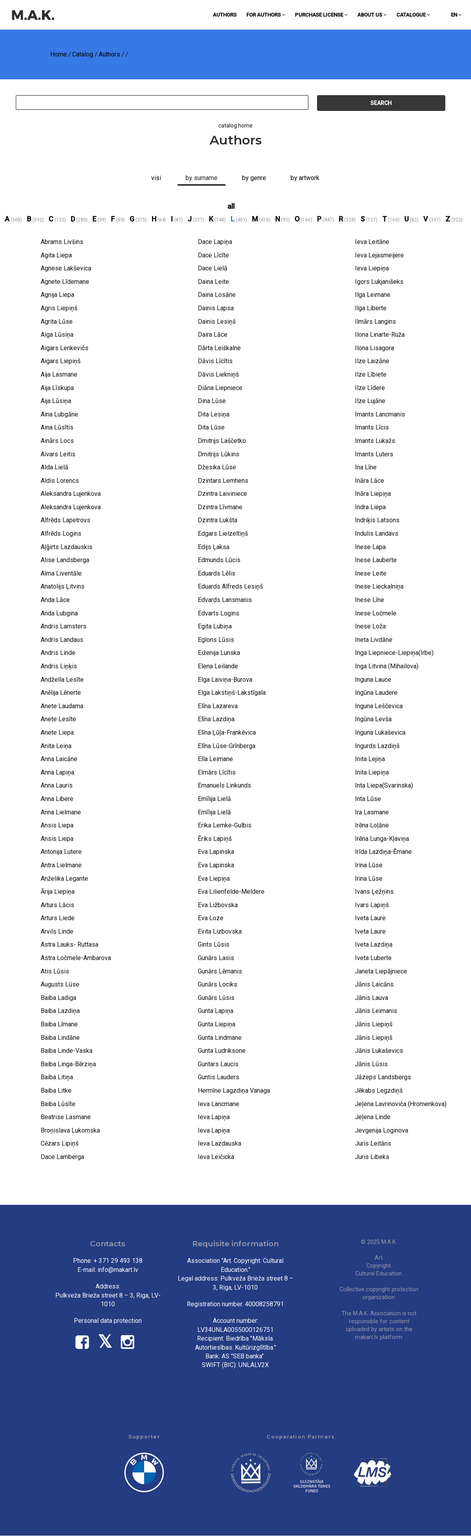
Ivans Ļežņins (374, 891)
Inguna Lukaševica (380, 732)
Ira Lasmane (372, 812)
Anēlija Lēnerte (61, 692)
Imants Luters (374, 454)
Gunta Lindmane (220, 1037)
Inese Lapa (370, 547)
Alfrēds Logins (61, 533)
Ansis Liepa (57, 825)
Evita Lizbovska (220, 931)
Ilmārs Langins (375, 321)
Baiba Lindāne (60, 1037)
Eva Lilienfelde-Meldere (231, 891)
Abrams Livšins (62, 242)
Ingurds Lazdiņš (377, 746)
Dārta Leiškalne (219, 348)
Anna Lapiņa (57, 772)
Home (58, 54)
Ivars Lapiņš (372, 905)
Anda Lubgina (59, 613)
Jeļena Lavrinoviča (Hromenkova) (401, 1104)
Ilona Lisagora (374, 348)
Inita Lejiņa (370, 759)
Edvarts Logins (218, 613)
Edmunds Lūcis (219, 560)
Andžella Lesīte (62, 679)
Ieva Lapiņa (214, 1117)
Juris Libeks (372, 1157)
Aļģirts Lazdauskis (66, 547)
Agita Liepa (56, 255)
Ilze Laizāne (372, 361)
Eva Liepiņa (214, 878)
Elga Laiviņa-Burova (225, 679)
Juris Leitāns (373, 1143)
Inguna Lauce (373, 679)
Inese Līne (369, 600)
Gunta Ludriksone (222, 1050)
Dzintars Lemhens (223, 480)
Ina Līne (366, 467)
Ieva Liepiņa (372, 268)
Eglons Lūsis (216, 639)
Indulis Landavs (376, 533)
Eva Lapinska (216, 851)
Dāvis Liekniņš (218, 374)
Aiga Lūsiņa (57, 334)
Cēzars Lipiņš (60, 1143)
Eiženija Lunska (219, 652)
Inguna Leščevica (379, 706)
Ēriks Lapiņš (215, 838)
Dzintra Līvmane (220, 507)
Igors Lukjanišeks (379, 281)
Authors (224, 15)
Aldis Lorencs (60, 480)
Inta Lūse (368, 799)
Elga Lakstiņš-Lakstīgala (232, 692)
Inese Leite (371, 573)
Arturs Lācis (57, 905)
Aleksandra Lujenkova (71, 493)
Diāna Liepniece (220, 388)
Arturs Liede (58, 918)
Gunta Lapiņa (215, 1011)
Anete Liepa (57, 732)
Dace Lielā (212, 268)
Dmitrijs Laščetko (222, 440)
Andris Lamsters (63, 626)
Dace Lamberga (62, 1157)
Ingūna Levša (373, 719)
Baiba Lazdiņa (60, 1011)
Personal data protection (108, 1320)
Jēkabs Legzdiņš (379, 1090)
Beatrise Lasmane (66, 1117)
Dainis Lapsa (216, 308)
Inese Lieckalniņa (379, 586)
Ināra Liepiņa (373, 493)
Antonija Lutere (61, 851)
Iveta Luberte (373, 958)
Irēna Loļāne (372, 825)
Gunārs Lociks (217, 984)
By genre (254, 178)
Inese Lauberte (376, 560)
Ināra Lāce (369, 480)
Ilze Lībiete (371, 374)
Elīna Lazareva (218, 706)
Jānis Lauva (371, 997)
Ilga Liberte (371, 308)
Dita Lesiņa (213, 414)
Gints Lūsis (213, 944)
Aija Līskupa (57, 388)
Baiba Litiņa (57, 1077)
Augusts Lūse (60, 984)
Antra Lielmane (61, 865)
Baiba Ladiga (58, 997)
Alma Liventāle (61, 573)
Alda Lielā (54, 467)
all (231, 206)
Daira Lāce (212, 334)
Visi (156, 178)
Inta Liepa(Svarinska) (384, 785)
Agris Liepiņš (59, 308)
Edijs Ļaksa (213, 547)
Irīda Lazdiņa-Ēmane (383, 851)
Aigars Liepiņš (61, 361)
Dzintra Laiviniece (222, 493)
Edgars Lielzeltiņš (223, 533)
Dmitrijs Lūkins (218, 454)
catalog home (235, 125)
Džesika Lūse (217, 467)
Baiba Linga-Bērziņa (68, 1064)
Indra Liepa (370, 507)
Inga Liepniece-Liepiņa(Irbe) (394, 652)
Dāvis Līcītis (215, 361)
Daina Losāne (217, 294)
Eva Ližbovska (218, 905)
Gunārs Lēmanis (220, 971)
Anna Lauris (57, 785)
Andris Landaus (62, 639)
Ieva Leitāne (372, 242)
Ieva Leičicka (216, 1157)
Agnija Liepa (57, 294)
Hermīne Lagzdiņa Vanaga (234, 1090)
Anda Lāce (55, 600)
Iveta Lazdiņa (373, 944)
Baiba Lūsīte (58, 1104)
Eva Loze (210, 918)
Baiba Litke (56, 1090)
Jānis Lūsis (371, 1064)
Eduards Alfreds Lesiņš (230, 586)
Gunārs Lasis (216, 958)
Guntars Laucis (218, 1064)
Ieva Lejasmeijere (379, 255)
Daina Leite (213, 281)
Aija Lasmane (59, 374)
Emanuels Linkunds (224, 785)
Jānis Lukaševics (379, 1050)
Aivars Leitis (58, 454)
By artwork (305, 178)
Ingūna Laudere (376, 692)
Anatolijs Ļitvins (62, 586)
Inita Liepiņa (372, 772)
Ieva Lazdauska (219, 1143)
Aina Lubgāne (59, 414)
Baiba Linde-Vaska (66, 1050)
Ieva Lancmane (218, 1104)
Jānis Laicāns (374, 984)
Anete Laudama (62, 706)
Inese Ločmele (375, 613)
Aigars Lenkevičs (64, 348)
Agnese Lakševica (66, 268)
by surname (202, 178)
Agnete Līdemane (65, 281)
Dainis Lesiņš (217, 321)
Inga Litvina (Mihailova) (386, 666)
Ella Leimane (215, 759)
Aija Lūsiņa (56, 401)
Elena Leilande (218, 666)
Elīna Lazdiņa (216, 719)
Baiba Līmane (59, 1024)
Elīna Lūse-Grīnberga (226, 746)
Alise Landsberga (65, 560)
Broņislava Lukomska (70, 1130)
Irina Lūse (369, 865)
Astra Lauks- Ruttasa (69, 944)
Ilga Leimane (372, 294)
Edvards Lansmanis (225, 600)
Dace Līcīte (213, 255)
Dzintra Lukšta (217, 520)
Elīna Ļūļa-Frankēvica (227, 732)
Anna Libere (57, 799)
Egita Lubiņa (215, 626)
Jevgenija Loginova (381, 1130)
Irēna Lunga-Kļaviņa (382, 838)
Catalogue (413, 15)
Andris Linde (58, 652)
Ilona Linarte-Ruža (380, 334)
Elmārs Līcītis (217, 772)
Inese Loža (370, 626)
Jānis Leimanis (376, 1011)
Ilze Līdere (370, 388)
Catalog (82, 54)
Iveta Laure (370, 918)
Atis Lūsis (55, 971)
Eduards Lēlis (216, 573)
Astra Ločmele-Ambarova (76, 958)
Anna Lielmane (61, 812)
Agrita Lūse (57, 321)
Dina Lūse (212, 401)
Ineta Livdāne (373, 639)
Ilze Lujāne (370, 401)
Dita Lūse (211, 427)
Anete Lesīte (58, 719)
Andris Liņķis (59, 666)
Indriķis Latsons (377, 520)
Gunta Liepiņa (216, 1024)
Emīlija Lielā (214, 799)
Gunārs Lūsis (216, 997)
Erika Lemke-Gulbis (224, 825)
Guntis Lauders (218, 1077)
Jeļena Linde (372, 1117)
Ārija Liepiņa (58, 891)
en (456, 15)
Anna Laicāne (59, 759)
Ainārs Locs (57, 440)
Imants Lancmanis (380, 414)
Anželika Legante (64, 878)
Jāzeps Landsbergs (383, 1077)
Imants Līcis (372, 427)
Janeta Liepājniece (381, 971)
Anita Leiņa (56, 746)
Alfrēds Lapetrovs (65, 520)
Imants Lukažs (375, 440)
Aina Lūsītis (57, 427)
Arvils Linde (57, 931)
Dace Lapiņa (215, 242)
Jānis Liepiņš (373, 1024)
